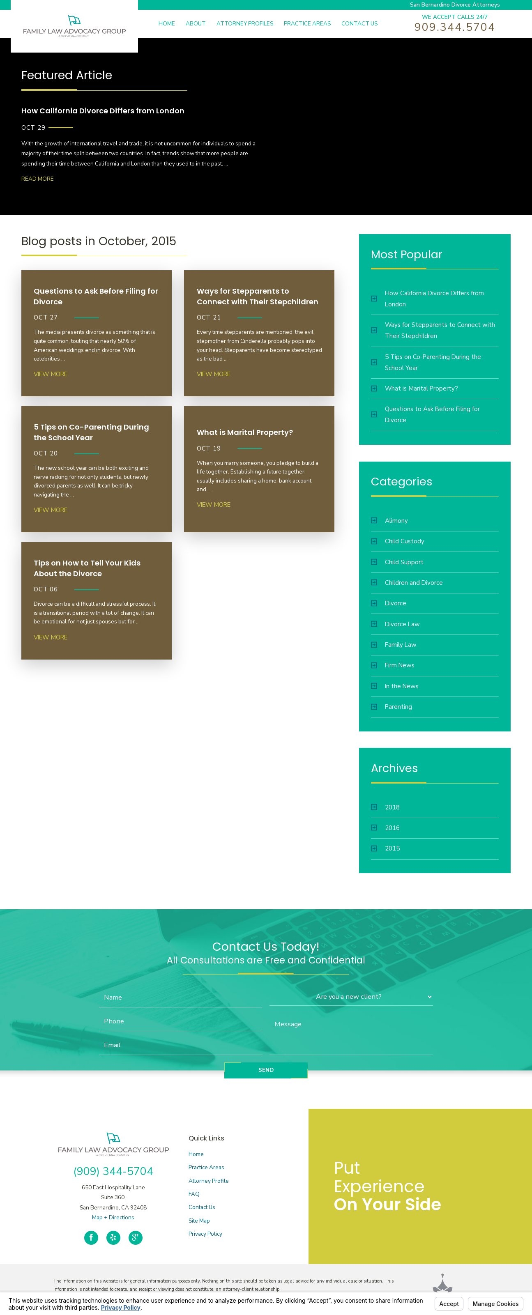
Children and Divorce (407, 583)
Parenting (391, 707)
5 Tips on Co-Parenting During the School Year (426, 362)
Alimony (389, 521)
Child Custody (397, 541)
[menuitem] (172, 24)
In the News (395, 686)
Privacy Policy (205, 1234)
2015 (385, 848)
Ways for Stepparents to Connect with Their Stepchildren (433, 330)
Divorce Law (395, 624)
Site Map (199, 1221)
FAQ (194, 1194)
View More (50, 374)
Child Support (397, 562)
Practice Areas (206, 1167)
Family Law (394, 645)
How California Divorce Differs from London (427, 298)
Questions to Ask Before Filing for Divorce (425, 414)
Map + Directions (113, 1217)
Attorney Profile (209, 1181)
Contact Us (202, 1207)
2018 (385, 807)
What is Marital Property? (414, 388)
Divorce (388, 603)
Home (196, 1154)
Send (266, 1070)
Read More (37, 179)
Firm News (393, 665)
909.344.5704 (455, 27)
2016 (385, 828)
